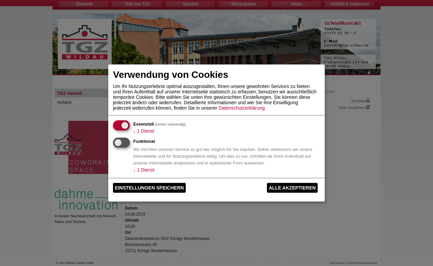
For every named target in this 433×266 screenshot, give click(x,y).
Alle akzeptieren (292, 188)
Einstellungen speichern (149, 188)
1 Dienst (143, 130)
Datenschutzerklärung (242, 107)
